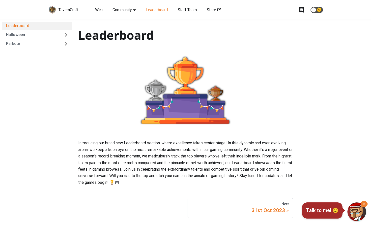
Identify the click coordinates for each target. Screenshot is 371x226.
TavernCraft (68, 9)
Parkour (13, 43)
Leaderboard (157, 9)
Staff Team (187, 9)
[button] (317, 10)
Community (122, 9)
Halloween (15, 34)
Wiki (99, 9)
